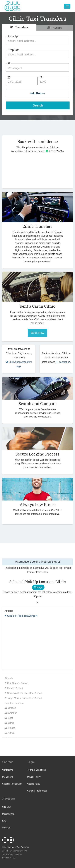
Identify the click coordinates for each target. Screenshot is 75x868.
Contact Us (7, 770)
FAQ (4, 821)
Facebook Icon (5, 840)
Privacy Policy (34, 777)
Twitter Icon (11, 840)
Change (38, 587)
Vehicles (6, 827)
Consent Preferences (37, 791)
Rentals (57, 27)
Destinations (8, 814)
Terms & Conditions (36, 770)
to (21, 616)
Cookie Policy (33, 784)
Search (38, 105)
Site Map (6, 807)
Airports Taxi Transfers (19, 847)
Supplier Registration (12, 784)
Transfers (21, 27)
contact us (63, 362)
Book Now (37, 332)
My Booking (7, 777)
